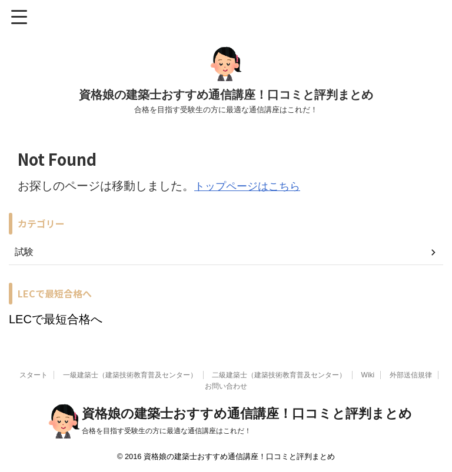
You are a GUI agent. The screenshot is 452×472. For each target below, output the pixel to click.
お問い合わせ (226, 385)
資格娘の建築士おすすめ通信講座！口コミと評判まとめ (226, 94)
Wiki (368, 374)
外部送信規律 (411, 374)
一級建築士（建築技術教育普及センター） (130, 374)
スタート (33, 374)
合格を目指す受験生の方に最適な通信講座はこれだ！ (166, 430)
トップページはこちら (253, 185)
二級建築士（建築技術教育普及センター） (279, 374)
